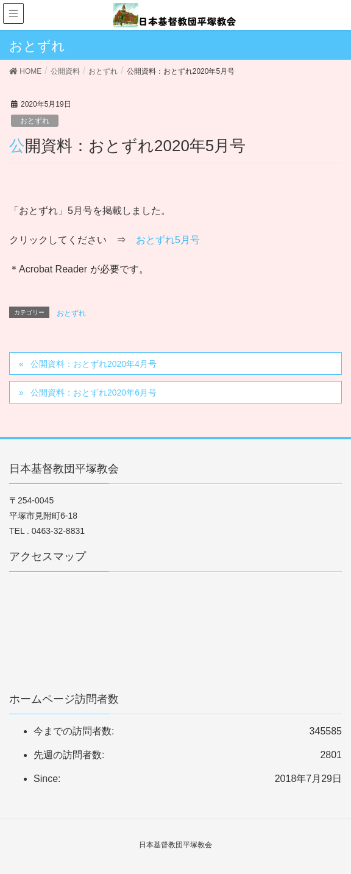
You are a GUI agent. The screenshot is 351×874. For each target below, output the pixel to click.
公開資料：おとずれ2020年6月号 (93, 392)
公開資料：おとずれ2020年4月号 (93, 364)
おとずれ (34, 120)
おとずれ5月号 (168, 240)
